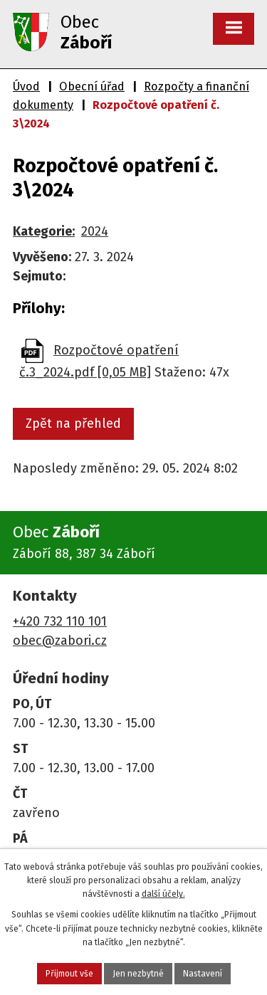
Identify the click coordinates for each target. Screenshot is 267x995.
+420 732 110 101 (60, 621)
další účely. (163, 894)
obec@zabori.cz (60, 640)
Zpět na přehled (73, 423)
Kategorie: (44, 231)
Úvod (26, 86)
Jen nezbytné (138, 974)
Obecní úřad (92, 86)
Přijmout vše (69, 974)
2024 (94, 231)
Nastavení (202, 974)
